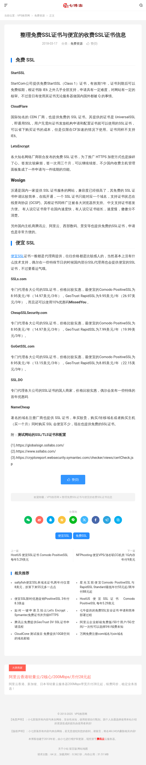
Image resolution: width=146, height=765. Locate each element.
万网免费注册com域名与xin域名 (101, 634)
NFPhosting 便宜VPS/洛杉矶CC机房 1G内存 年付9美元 (105, 557)
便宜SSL (17, 256)
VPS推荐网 (73, 5)
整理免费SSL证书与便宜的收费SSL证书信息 (73, 35)
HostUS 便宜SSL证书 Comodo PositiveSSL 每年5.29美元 (39, 557)
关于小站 (63, 748)
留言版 (73, 748)
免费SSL (81, 535)
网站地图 (82, 748)
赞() (92, 43)
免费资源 (39, 15)
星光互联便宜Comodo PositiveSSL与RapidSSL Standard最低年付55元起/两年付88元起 (107, 587)
